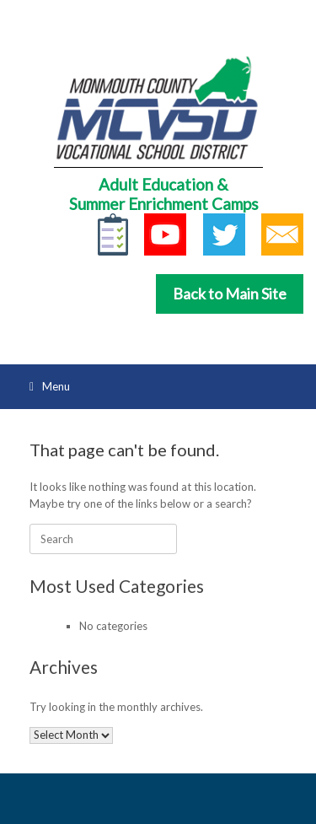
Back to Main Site (230, 293)
